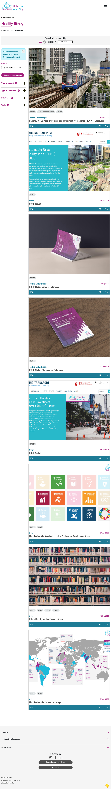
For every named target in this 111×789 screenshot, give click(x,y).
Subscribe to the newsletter (55, 762)
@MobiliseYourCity (7, 783)
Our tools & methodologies (10, 780)
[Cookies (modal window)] (107, 785)
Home (3, 18)
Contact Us (55, 767)
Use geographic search (13, 75)
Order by (52, 42)
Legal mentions (6, 777)
